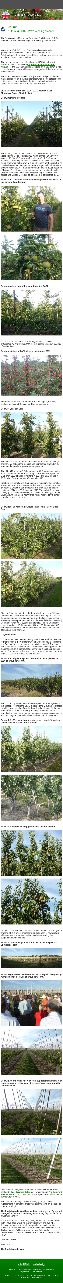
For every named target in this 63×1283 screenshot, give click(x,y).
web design (39, 1264)
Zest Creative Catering (22, 1192)
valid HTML (24, 1264)
